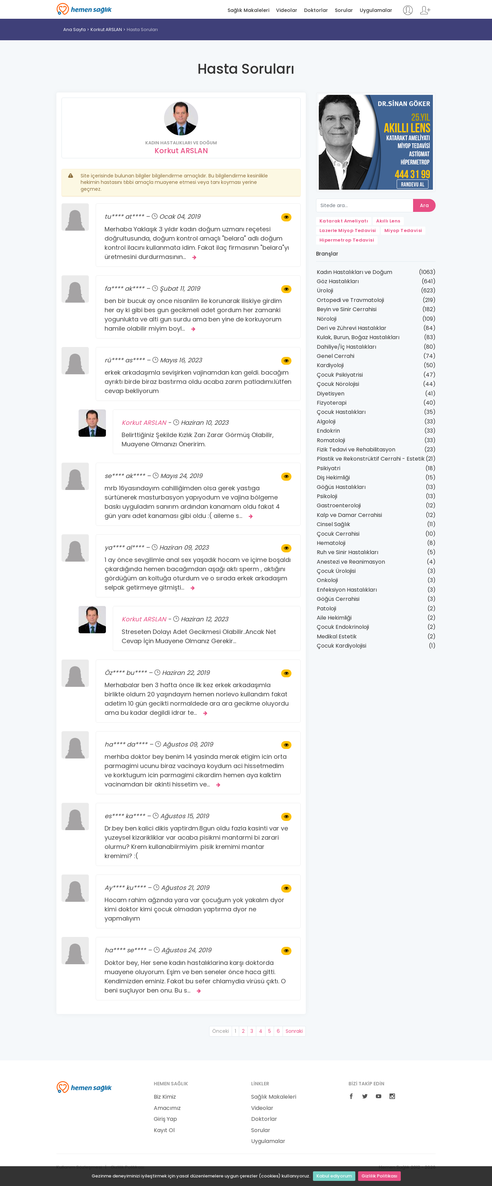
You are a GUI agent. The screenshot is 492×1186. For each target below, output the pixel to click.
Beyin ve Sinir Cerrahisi (347, 309)
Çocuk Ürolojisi (336, 571)
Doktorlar (316, 10)
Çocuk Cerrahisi (338, 534)
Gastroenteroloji (339, 505)
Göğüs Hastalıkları (341, 487)
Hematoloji (331, 543)
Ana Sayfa (74, 29)
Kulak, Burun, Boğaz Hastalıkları (358, 337)
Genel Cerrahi (335, 356)
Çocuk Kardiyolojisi (341, 646)
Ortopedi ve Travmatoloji (350, 300)
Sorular (344, 10)
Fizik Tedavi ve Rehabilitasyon (356, 449)
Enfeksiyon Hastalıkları (347, 590)
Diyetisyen (330, 393)
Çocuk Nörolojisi (338, 384)
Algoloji (326, 421)
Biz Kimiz (165, 1097)
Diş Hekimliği (333, 477)
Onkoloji (327, 580)
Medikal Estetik (337, 636)
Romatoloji (331, 440)
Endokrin (328, 431)
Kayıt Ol (164, 1130)
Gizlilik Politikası (379, 1176)
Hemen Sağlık (84, 9)
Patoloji (326, 608)
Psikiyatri (328, 468)
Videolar (286, 10)
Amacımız (167, 1108)
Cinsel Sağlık (333, 524)
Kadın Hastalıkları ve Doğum (354, 272)
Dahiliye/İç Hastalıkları (346, 347)
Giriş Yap (165, 1119)
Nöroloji (327, 319)
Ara (424, 205)
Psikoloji (327, 496)
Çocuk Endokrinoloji (343, 627)
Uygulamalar (376, 10)
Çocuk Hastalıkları (341, 412)
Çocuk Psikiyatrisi (340, 375)
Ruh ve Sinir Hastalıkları (347, 552)
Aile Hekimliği (334, 618)
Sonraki (294, 1031)
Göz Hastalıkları (338, 281)
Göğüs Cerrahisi (338, 599)
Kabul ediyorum (334, 1176)
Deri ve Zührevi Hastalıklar (351, 328)
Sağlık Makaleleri (248, 10)
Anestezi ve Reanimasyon (351, 562)
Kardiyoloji (330, 365)
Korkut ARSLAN (106, 29)
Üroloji (325, 290)
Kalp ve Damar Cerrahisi (349, 515)
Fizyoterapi (331, 403)
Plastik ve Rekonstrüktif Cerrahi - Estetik (371, 459)
